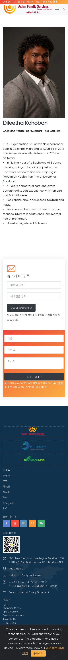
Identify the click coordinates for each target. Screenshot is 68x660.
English (7, 1)
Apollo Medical (10, 611)
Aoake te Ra (9, 619)
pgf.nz (6, 604)
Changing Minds (11, 608)
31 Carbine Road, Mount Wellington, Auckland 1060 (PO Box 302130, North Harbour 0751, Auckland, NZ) (36, 560)
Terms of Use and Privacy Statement (29, 592)
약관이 (31, 387)
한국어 (30, 1)
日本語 (21, 1)
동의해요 (38, 653)
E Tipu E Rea (9, 623)
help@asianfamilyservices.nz (25, 575)
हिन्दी (55, 1)
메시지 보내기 (34, 376)
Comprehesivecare (13, 615)
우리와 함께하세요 (21, 307)
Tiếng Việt (46, 1)
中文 (14, 1)
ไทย (37, 1)
